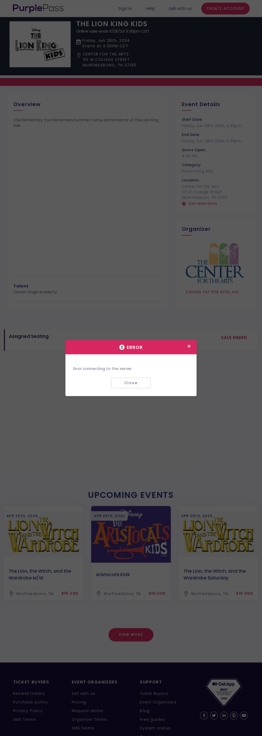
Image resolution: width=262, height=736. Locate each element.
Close (131, 382)
